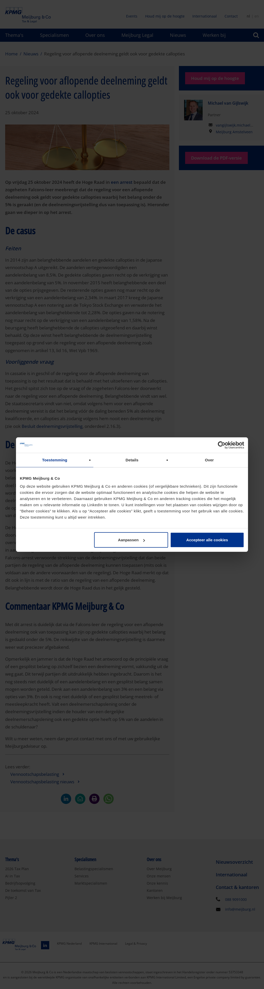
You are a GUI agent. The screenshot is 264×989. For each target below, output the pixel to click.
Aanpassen (131, 540)
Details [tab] (132, 460)
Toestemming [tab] (54, 460)
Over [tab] (209, 460)
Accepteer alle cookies (207, 540)
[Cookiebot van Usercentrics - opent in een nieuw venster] (221, 445)
